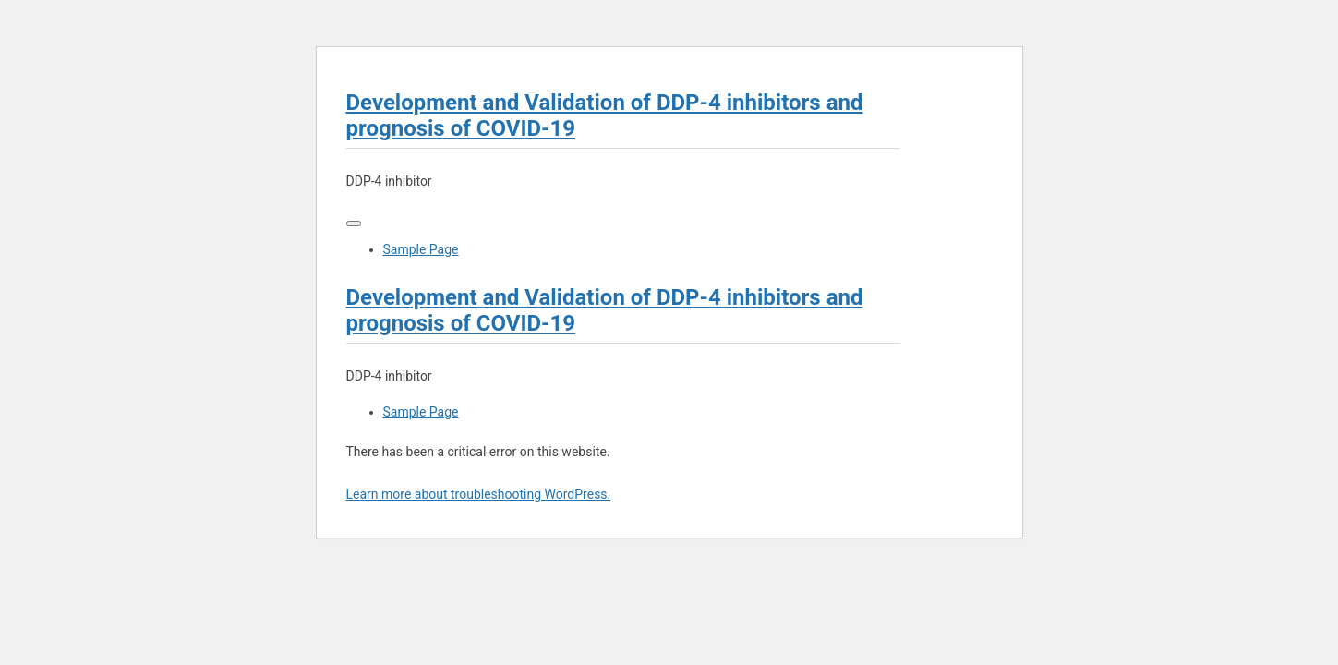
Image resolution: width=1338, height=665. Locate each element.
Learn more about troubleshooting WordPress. (478, 494)
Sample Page (421, 249)
